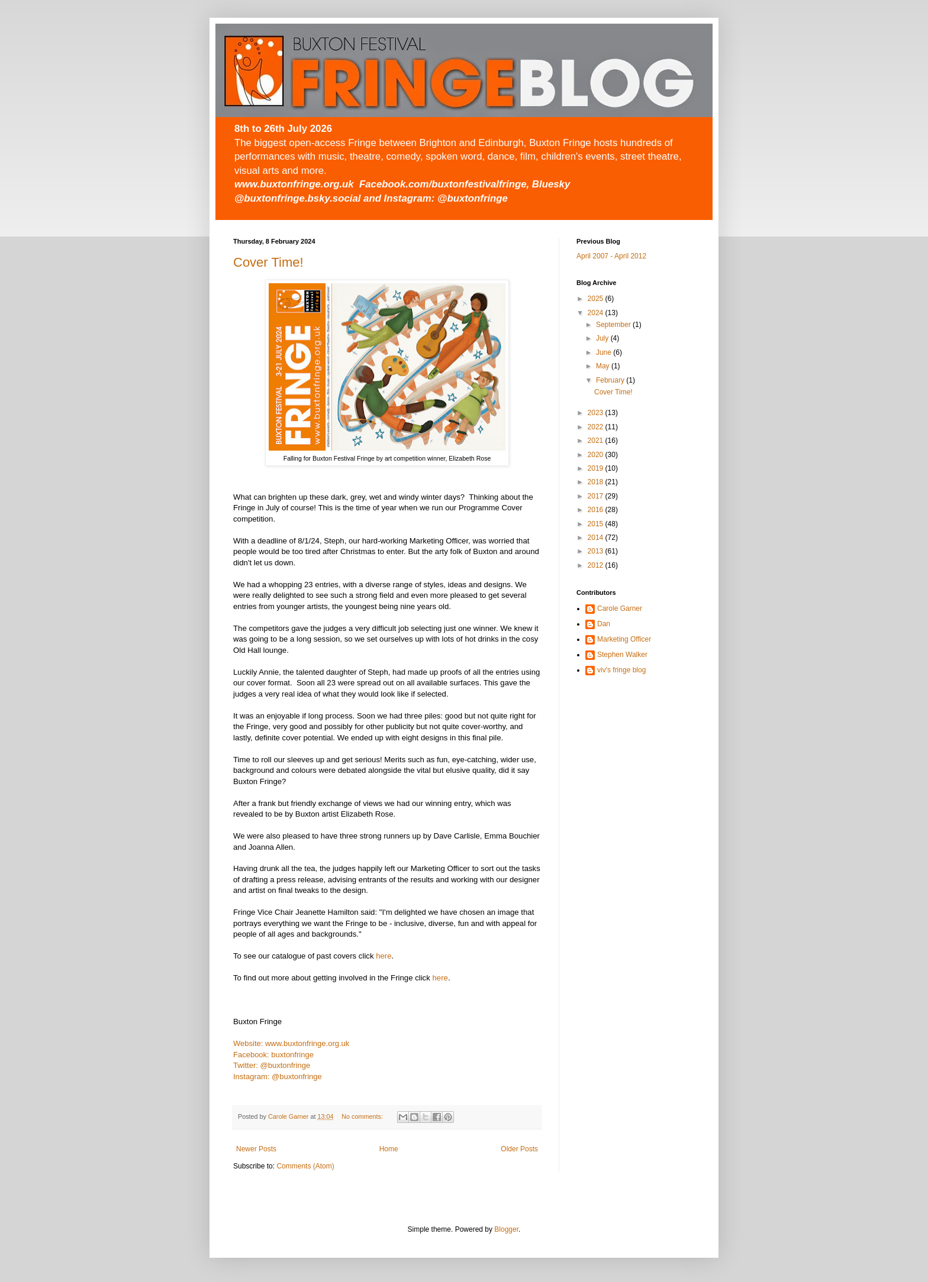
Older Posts (519, 1149)
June (604, 352)
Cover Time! (268, 262)
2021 (596, 440)
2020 (596, 455)
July (603, 338)
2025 (596, 298)
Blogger (506, 1229)
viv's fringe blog (621, 670)
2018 (596, 482)
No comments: (363, 1116)
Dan (603, 624)
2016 (596, 510)
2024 (596, 313)
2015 (596, 524)
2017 (596, 496)
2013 (596, 551)
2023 (596, 413)
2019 (596, 468)
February (611, 380)
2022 (596, 427)
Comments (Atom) (305, 1166)
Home (388, 1149)
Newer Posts (256, 1149)
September (614, 324)
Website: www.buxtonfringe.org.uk (291, 1043)
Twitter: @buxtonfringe (271, 1065)
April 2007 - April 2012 (611, 256)
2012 (596, 565)
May (603, 366)
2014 (596, 537)
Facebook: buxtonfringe (273, 1054)
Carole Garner (619, 608)
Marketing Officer (624, 639)
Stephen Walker (622, 654)
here (383, 955)
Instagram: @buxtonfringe (277, 1076)
